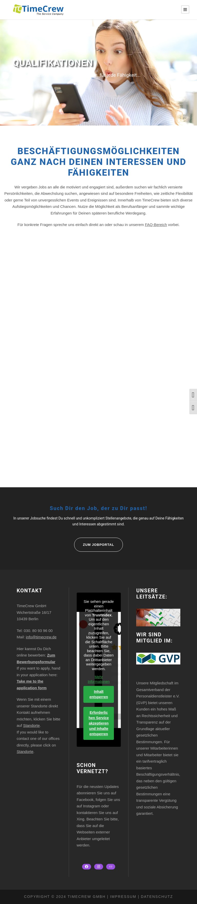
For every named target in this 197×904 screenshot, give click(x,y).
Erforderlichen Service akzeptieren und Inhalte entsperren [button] (98, 723)
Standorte (31, 725)
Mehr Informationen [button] (99, 679)
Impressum (123, 897)
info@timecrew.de (41, 637)
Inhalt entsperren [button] (98, 694)
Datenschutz (156, 897)
